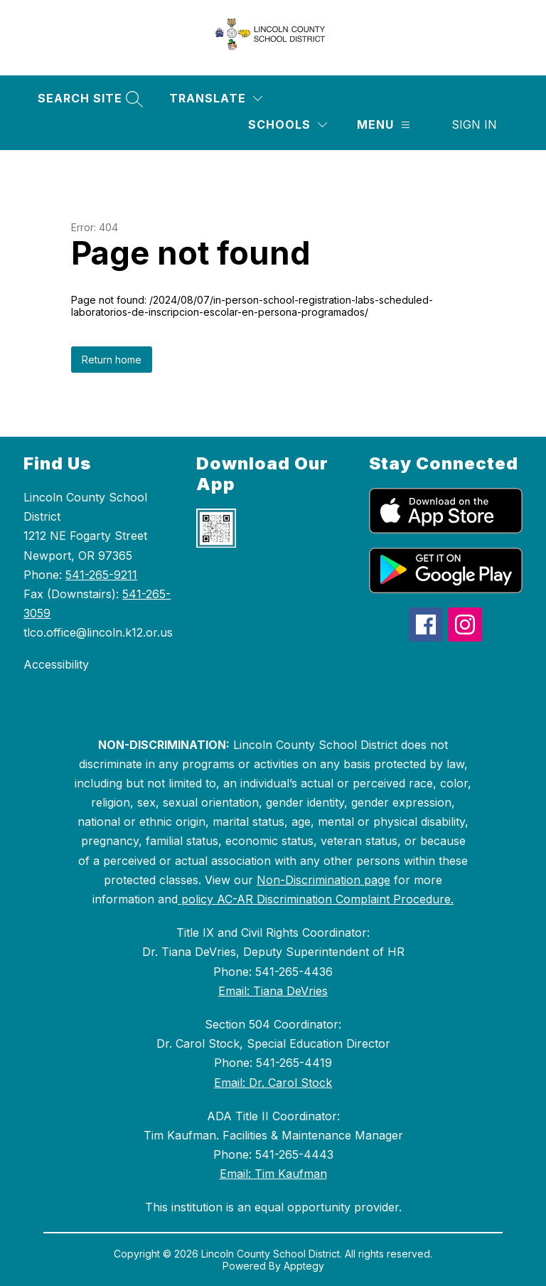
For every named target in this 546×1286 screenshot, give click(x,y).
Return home (111, 360)
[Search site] (88, 98)
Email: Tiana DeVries (273, 991)
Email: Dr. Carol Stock (273, 1082)
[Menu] (383, 125)
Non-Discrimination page (323, 880)
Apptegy (304, 1266)
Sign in (474, 124)
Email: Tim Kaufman (273, 1174)
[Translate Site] (216, 98)
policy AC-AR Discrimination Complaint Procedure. (316, 899)
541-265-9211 (101, 575)
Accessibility (56, 664)
